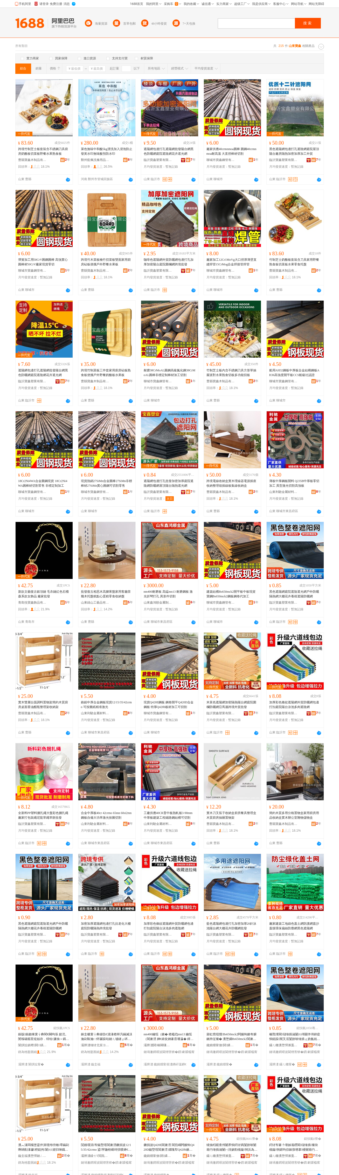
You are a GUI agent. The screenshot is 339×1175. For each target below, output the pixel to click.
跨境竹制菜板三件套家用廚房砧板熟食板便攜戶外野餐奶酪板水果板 (106, 373)
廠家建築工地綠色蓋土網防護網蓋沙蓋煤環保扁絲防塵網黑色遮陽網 (294, 926)
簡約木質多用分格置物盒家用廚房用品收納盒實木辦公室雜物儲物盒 (294, 815)
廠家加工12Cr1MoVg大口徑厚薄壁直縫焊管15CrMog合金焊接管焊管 (231, 262)
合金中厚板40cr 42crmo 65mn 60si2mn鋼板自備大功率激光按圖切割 (106, 815)
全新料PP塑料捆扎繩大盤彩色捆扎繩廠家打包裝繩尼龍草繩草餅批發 (43, 815)
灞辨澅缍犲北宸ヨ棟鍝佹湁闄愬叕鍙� (95, 1045)
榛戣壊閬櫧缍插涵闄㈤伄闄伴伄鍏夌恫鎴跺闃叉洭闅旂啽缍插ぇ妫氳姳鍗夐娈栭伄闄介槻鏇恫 (294, 1036)
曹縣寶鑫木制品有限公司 (32, 160)
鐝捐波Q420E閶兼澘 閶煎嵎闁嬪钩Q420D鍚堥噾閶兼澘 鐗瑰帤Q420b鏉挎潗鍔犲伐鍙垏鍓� (169, 1147)
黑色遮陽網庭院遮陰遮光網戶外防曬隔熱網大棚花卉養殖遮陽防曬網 (294, 594)
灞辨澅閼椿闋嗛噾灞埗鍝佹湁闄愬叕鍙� (158, 1045)
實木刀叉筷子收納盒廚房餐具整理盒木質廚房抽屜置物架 (231, 815)
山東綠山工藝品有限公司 (95, 602)
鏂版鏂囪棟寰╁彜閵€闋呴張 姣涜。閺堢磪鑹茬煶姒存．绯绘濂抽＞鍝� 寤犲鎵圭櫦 (43, 1036)
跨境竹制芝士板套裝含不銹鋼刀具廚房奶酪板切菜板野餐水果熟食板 (43, 151)
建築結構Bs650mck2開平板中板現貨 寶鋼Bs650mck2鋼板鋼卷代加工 (230, 594)
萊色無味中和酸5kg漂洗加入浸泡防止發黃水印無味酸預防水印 (106, 151)
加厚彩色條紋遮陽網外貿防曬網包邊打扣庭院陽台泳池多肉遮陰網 (294, 704)
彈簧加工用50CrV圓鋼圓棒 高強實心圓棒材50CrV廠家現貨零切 (43, 262)
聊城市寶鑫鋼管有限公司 (220, 160)
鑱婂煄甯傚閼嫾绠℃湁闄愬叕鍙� (220, 1045)
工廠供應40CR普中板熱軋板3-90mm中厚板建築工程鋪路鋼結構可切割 (168, 815)
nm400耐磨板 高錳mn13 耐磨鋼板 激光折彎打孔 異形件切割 (168, 594)
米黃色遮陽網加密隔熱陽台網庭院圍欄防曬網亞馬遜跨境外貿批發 (231, 704)
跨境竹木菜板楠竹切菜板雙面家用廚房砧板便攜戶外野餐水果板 (106, 262)
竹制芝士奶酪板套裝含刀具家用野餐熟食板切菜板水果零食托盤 (294, 262)
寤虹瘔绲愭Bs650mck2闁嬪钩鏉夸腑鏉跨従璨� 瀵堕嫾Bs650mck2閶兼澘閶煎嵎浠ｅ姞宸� (231, 1036)
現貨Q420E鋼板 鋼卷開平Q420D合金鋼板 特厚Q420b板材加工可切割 (168, 704)
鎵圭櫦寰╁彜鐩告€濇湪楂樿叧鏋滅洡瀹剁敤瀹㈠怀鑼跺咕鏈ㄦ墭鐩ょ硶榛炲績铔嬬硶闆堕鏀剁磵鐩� (106, 1036)
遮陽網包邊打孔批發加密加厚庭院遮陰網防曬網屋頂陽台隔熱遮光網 (168, 483)
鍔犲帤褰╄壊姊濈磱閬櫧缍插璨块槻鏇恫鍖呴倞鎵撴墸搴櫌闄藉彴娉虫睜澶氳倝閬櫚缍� (293, 1147)
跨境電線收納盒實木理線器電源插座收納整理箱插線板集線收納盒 (231, 483)
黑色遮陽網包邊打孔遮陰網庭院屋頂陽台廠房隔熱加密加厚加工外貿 (294, 151)
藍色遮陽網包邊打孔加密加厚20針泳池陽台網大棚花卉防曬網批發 (231, 926)
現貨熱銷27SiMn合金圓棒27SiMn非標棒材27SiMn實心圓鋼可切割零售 (106, 483)
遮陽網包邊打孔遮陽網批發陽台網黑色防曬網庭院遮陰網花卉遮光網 (168, 151)
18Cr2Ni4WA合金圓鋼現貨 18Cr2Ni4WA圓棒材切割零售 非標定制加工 (42, 483)
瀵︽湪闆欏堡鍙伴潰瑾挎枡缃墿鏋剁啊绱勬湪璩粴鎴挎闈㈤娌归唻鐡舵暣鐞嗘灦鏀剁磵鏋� (43, 1147)
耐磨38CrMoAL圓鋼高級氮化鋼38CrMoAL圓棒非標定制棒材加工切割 (169, 373)
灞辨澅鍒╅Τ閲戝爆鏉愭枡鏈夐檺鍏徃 (95, 1156)
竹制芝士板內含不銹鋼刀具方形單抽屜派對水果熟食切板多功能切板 (231, 373)
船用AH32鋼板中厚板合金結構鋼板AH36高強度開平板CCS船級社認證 (294, 373)
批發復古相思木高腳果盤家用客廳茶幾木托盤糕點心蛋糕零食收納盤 (106, 594)
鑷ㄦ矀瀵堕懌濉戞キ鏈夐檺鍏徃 (283, 1045)
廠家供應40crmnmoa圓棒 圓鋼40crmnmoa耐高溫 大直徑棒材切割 (231, 151)
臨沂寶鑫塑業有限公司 (158, 160)
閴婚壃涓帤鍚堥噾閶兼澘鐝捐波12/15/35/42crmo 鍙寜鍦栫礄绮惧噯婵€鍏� (106, 1147)
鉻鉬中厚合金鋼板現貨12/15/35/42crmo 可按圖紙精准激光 (106, 704)
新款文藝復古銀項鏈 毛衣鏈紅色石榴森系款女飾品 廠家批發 (43, 594)
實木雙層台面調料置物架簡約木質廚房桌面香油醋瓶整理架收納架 (43, 704)
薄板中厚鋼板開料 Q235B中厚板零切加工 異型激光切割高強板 (294, 483)
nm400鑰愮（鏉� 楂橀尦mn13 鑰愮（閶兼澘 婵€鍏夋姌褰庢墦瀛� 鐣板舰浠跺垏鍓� (168, 1036)
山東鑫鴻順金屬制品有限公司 (158, 602)
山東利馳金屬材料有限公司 (283, 492)
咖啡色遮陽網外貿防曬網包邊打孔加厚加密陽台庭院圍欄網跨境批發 (168, 262)
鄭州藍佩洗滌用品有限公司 (95, 160)
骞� (66, 1045)
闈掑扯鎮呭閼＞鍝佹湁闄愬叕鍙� (32, 1045)
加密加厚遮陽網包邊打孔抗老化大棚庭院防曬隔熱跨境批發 (106, 926)
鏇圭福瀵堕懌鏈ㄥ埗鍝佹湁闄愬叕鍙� (32, 1156)
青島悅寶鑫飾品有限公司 (32, 602)
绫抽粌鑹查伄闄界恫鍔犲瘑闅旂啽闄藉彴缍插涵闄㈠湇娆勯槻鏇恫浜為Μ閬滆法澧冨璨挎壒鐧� (231, 1147)
